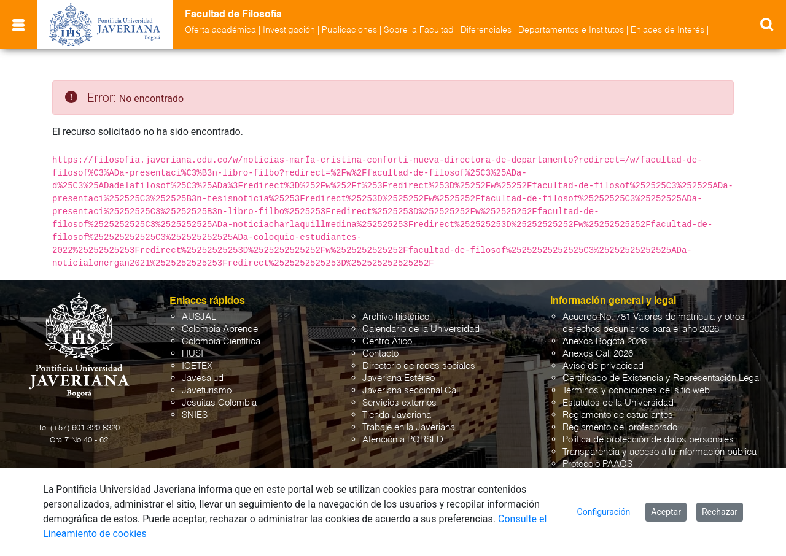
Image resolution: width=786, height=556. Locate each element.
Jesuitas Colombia (219, 402)
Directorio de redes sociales (418, 366)
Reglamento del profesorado (619, 427)
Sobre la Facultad (419, 30)
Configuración (604, 512)
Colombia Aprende (220, 329)
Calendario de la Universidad (421, 329)
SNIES (195, 415)
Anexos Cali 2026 (597, 353)
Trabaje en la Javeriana (408, 427)
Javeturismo (207, 390)
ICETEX (197, 366)
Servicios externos (399, 402)
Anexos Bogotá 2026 (604, 341)
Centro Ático (387, 341)
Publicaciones (349, 30)
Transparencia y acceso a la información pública (659, 452)
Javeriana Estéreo (398, 378)
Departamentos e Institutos (571, 30)
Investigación (289, 30)
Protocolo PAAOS (597, 464)
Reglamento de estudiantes (617, 415)
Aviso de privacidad (603, 366)
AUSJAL (199, 317)
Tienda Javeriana (396, 415)
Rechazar (719, 512)
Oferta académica (220, 30)
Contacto (380, 353)
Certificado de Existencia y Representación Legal (661, 378)
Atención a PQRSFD (402, 439)
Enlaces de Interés (667, 30)
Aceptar (666, 512)
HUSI (192, 353)
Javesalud (203, 378)
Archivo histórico (395, 317)
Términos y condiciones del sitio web (636, 390)
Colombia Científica (221, 341)
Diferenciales (486, 30)
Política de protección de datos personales (648, 439)
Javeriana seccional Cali (411, 390)
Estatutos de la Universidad (618, 402)
